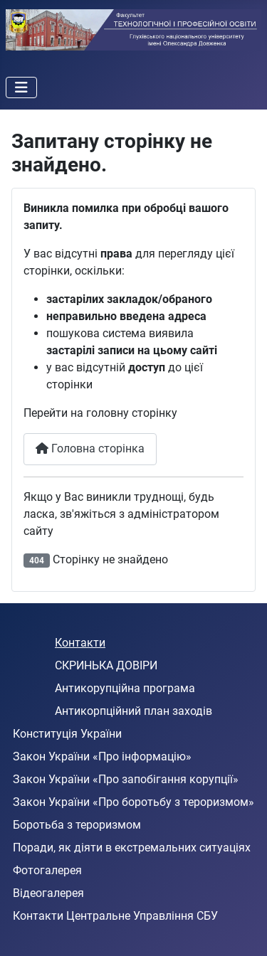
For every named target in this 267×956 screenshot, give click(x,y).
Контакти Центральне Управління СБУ (115, 916)
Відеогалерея (48, 893)
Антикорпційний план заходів (133, 711)
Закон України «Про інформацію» (102, 756)
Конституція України (67, 733)
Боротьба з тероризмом (77, 825)
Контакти (80, 642)
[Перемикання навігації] (21, 87)
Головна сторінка (90, 448)
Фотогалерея (47, 870)
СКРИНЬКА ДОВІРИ (106, 665)
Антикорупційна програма (125, 688)
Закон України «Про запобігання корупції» (126, 779)
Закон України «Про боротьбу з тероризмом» (133, 802)
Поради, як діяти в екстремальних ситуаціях (132, 847)
